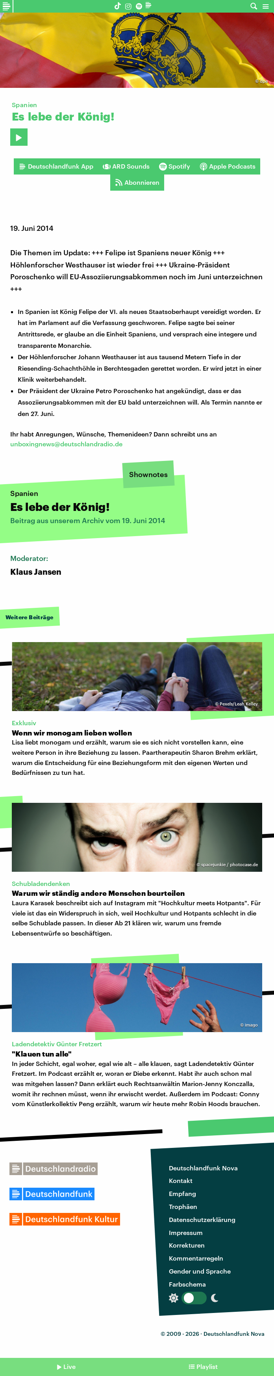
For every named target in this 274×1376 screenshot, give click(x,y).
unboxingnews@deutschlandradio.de (66, 444)
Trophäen (183, 1206)
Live (69, 1366)
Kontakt (181, 1180)
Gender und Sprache (200, 1271)
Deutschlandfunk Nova (203, 1168)
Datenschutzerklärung (202, 1219)
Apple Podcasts (227, 166)
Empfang (182, 1193)
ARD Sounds (126, 166)
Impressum (186, 1232)
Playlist (207, 1366)
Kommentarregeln (196, 1258)
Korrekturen (187, 1245)
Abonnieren (137, 182)
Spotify (174, 166)
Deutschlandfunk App (56, 166)
